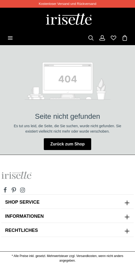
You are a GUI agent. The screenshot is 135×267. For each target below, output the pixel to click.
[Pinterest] (14, 192)
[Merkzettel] (113, 38)
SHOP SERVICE (22, 202)
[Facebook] (5, 192)
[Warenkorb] (125, 38)
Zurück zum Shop (67, 144)
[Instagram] (22, 192)
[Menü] (10, 38)
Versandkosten (86, 256)
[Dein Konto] (102, 38)
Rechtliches (21, 230)
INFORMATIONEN (24, 216)
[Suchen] (91, 38)
